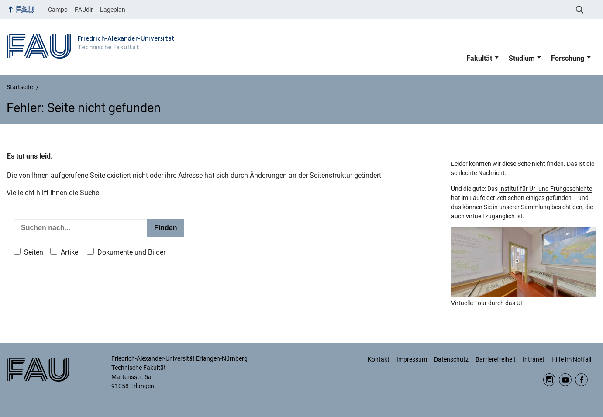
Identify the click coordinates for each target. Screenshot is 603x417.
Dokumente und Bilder (131, 252)
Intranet (533, 359)
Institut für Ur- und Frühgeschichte (545, 188)
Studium (522, 58)
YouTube (565, 379)
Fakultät (479, 58)
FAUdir (84, 9)
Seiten (33, 252)
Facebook (581, 379)
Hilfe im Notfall (571, 359)
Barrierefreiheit (496, 359)
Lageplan (112, 9)
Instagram (549, 379)
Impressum (411, 359)
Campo (58, 9)
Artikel (70, 252)
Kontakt (378, 359)
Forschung (567, 58)
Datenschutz (451, 359)
